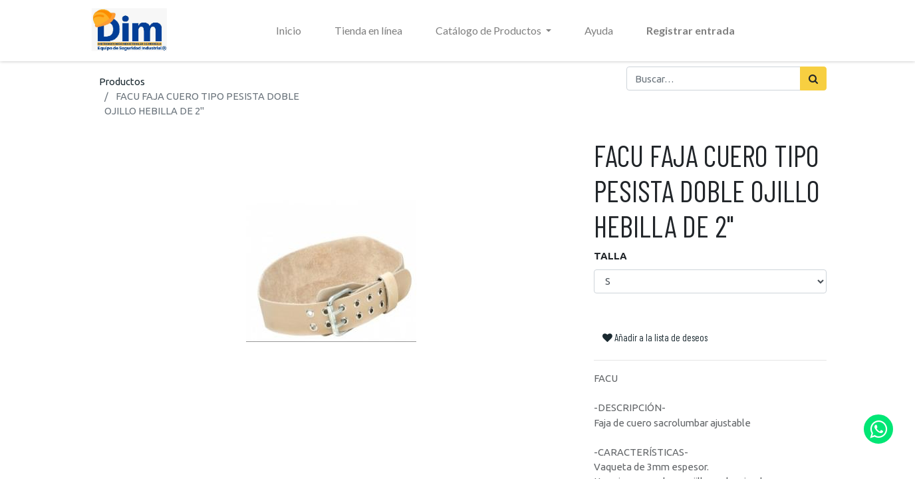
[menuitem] (288, 31)
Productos (122, 81)
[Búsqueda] (813, 78)
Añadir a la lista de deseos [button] (655, 337)
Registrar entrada (690, 30)
